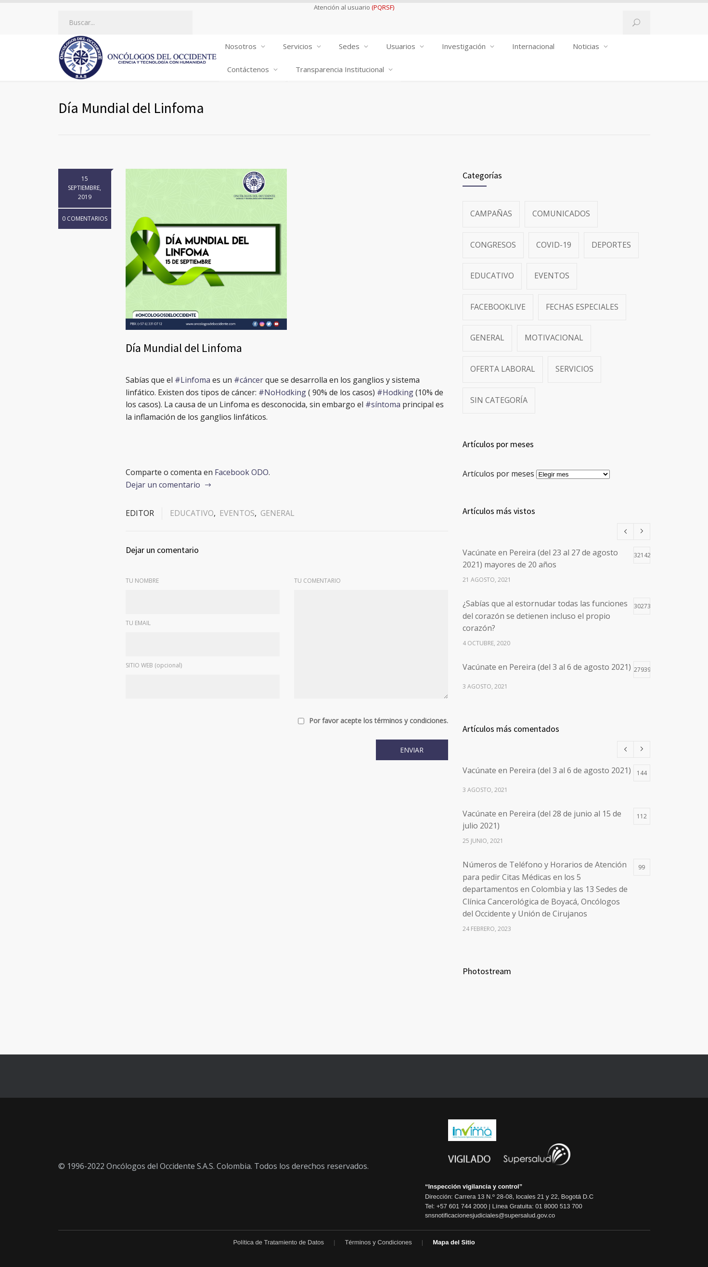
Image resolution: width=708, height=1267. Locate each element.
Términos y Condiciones (378, 1242)
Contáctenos (248, 69)
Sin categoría (499, 400)
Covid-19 (553, 244)
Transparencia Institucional (340, 69)
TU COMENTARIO (317, 581)
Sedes (349, 46)
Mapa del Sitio (454, 1242)
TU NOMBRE (142, 581)
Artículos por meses (498, 473)
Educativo (192, 513)
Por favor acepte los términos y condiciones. (378, 720)
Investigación (464, 46)
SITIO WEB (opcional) (154, 665)
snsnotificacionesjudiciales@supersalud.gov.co (490, 1215)
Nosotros (241, 46)
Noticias (586, 46)
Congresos (493, 244)
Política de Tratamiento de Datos (278, 1242)
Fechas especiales (582, 306)
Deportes (611, 244)
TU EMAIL (138, 623)
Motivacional (554, 337)
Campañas (491, 213)
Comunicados (561, 213)
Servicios (297, 46)
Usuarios (400, 46)
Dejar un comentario (163, 484)
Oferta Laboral (502, 369)
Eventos (237, 513)
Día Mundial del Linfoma (184, 347)
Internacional (533, 46)
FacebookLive (498, 306)
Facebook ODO (242, 472)
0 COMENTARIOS (84, 218)
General (277, 513)
